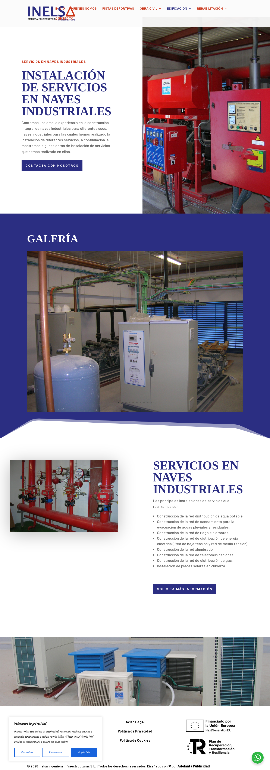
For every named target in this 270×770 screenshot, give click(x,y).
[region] (56, 739)
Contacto (64, 18)
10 (151, 402)
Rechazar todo (55, 752)
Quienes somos (83, 8)
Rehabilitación (210, 8)
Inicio (60, 8)
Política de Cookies (135, 740)
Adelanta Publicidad (194, 766)
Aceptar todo (84, 752)
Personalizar (27, 752)
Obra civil (148, 8)
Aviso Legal (135, 722)
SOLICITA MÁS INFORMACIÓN (185, 589)
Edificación (177, 8)
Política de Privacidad (135, 731)
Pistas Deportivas (118, 8)
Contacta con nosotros (52, 165)
